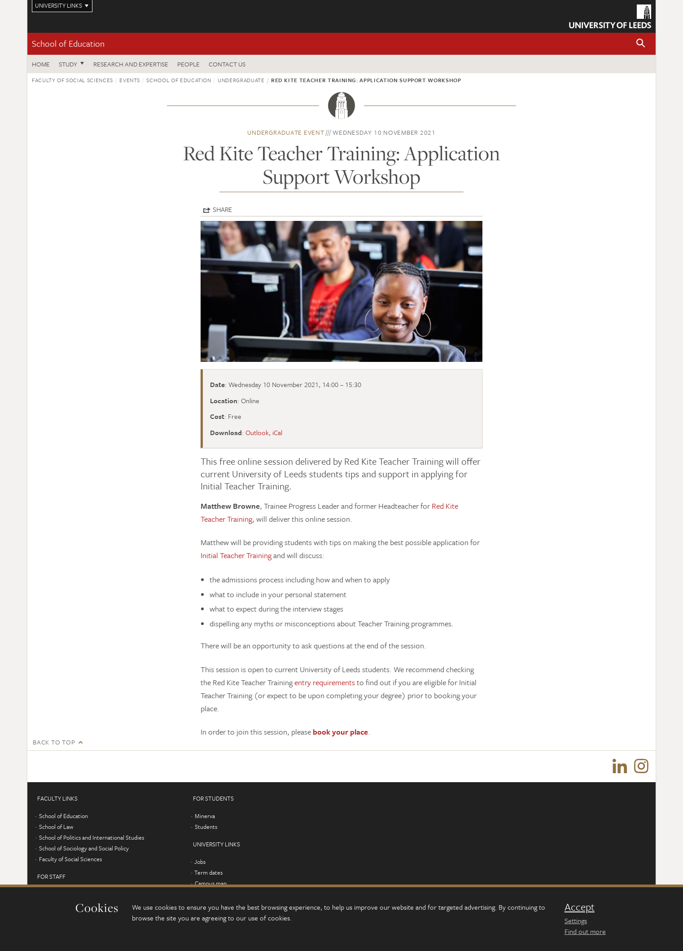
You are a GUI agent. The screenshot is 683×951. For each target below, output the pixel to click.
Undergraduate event (285, 132)
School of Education (68, 43)
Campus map (211, 883)
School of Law (56, 826)
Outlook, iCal (263, 432)
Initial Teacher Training (236, 555)
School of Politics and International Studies (91, 837)
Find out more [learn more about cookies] (585, 931)
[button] (640, 44)
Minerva (205, 815)
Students (206, 826)
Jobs (200, 861)
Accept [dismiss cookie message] (580, 907)
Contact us (227, 64)
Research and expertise (130, 64)
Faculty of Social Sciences (72, 80)
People (188, 64)
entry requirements (324, 682)
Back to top (54, 742)
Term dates (208, 872)
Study (68, 64)
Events (129, 80)
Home (41, 64)
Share (222, 209)
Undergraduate (241, 80)
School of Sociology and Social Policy (84, 848)
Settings (576, 920)
